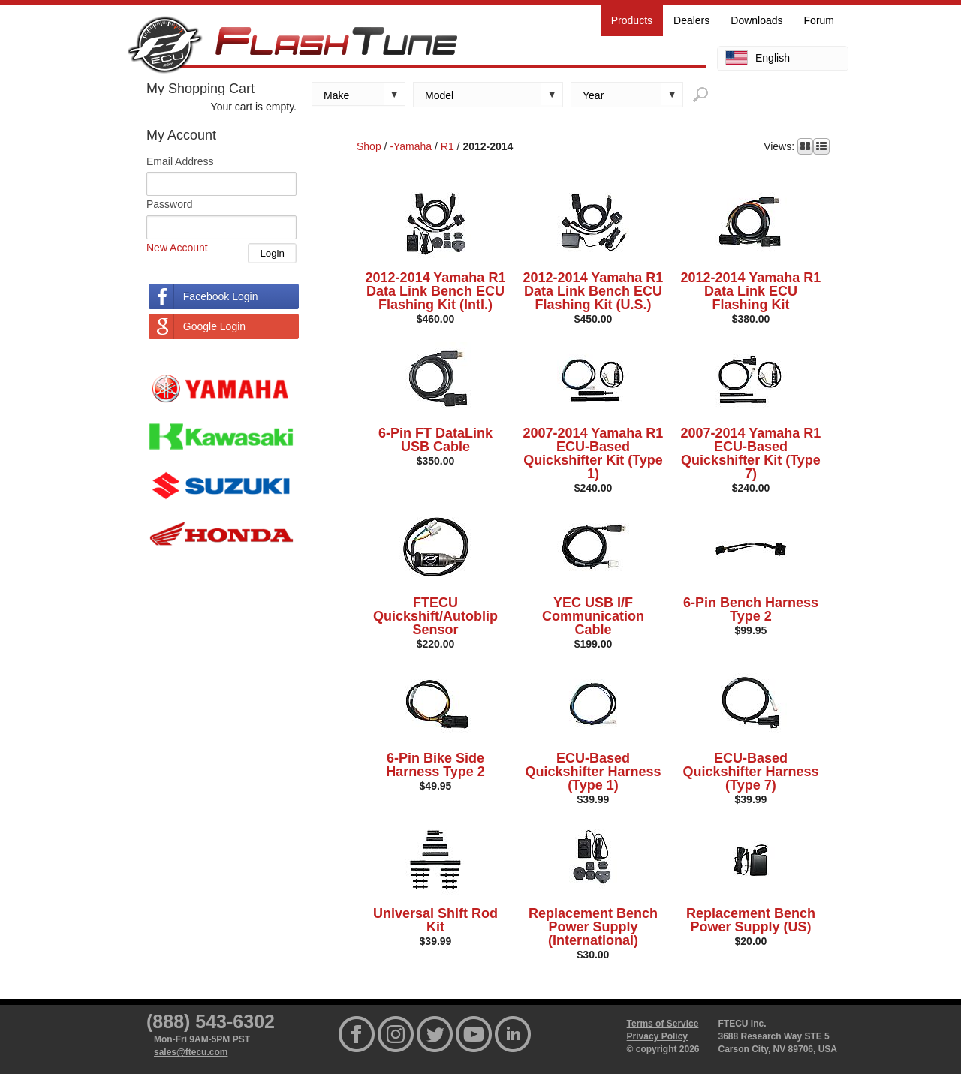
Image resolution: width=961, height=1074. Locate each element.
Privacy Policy (657, 1036)
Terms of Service (663, 1023)
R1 (447, 146)
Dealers (691, 20)
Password (169, 204)
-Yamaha (411, 146)
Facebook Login (220, 296)
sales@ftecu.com (190, 1052)
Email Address (179, 161)
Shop (369, 146)
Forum (819, 20)
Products (631, 20)
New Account (177, 248)
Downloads (756, 20)
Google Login (214, 326)
